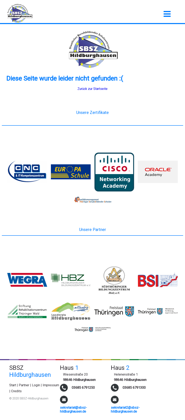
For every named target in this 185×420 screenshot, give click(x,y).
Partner (24, 385)
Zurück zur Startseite (92, 89)
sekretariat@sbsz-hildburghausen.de (73, 409)
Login (36, 385)
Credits (16, 391)
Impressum (51, 385)
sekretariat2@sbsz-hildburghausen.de (125, 409)
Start (12, 385)
